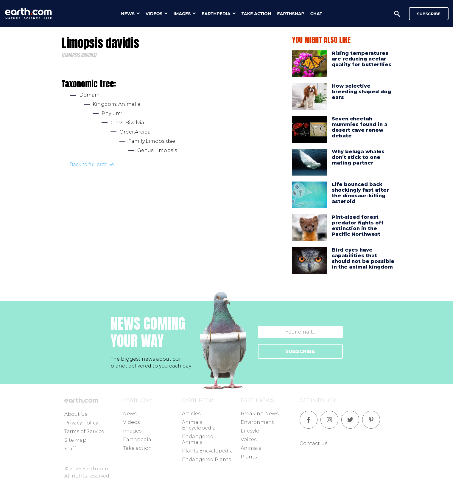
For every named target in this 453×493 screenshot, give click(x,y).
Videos (131, 422)
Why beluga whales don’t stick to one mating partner (358, 157)
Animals (251, 448)
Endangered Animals (198, 439)
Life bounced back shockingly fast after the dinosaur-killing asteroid (360, 193)
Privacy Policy (81, 423)
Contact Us (313, 443)
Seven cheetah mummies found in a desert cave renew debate (359, 127)
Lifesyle (250, 431)
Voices (248, 439)
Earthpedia (137, 439)
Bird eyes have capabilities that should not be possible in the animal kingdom (363, 258)
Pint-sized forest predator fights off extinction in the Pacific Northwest (358, 225)
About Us (75, 414)
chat (316, 13)
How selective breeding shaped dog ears (361, 91)
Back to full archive (92, 164)
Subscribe (428, 13)
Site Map (75, 440)
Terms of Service (84, 431)
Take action (137, 448)
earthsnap (290, 13)
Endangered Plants (206, 459)
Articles (191, 413)
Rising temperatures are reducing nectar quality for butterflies (361, 58)
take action (256, 13)
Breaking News (259, 413)
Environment (257, 422)
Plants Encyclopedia (207, 451)
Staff (70, 449)
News (129, 413)
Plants (249, 457)
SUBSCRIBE (300, 351)
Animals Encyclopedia (199, 425)
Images (132, 431)
